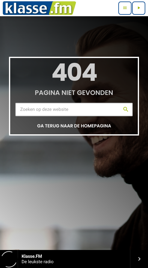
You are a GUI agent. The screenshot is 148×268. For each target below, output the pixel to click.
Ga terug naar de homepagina (74, 126)
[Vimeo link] (39, 8)
